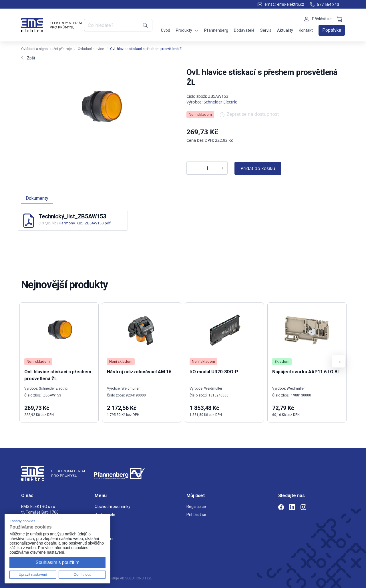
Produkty (187, 30)
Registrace (196, 506)
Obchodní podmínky (112, 506)
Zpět (28, 58)
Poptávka (331, 30)
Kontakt (306, 30)
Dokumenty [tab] (37, 198)
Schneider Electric (220, 102)
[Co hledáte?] (112, 25)
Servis (265, 30)
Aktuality (285, 30)
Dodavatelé (244, 30)
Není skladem (200, 114)
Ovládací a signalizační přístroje (46, 49)
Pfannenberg (216, 30)
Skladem (281, 361)
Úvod (165, 30)
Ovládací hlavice (91, 49)
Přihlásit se (196, 514)
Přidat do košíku (257, 168)
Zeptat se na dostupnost (249, 116)
